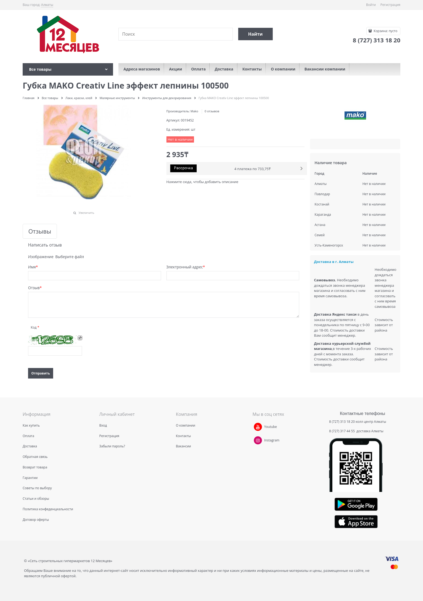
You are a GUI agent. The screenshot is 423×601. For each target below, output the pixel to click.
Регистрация (390, 4)
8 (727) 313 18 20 (342, 421)
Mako (194, 111)
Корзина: (385, 31)
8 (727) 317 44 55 (342, 431)
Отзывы (39, 231)
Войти (371, 4)
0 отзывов (212, 111)
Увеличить (86, 213)
